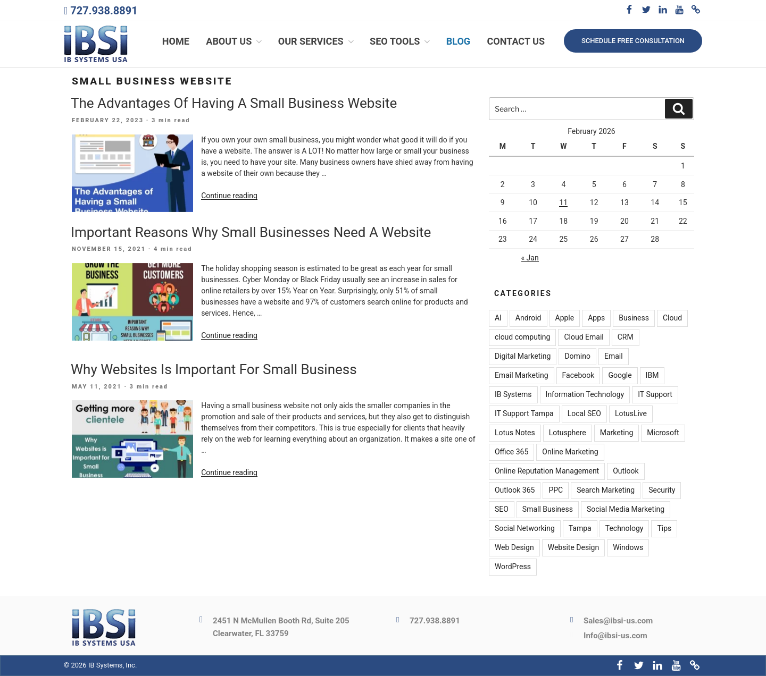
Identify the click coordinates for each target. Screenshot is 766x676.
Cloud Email (583, 337)
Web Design (514, 548)
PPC (555, 490)
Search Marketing (606, 490)
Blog (458, 41)
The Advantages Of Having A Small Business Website (234, 103)
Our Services (317, 41)
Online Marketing (570, 452)
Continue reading (229, 195)
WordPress (513, 567)
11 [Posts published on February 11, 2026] (563, 202)
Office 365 (511, 452)
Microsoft (663, 433)
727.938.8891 (103, 10)
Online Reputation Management (547, 471)
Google (619, 375)
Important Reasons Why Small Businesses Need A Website (251, 232)
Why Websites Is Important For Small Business (214, 369)
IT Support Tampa (524, 414)
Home (175, 41)
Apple (564, 318)
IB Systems (513, 395)
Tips (664, 529)
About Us (235, 41)
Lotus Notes (515, 433)
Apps (596, 318)
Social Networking (525, 529)
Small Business (547, 509)
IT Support (655, 395)
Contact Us (516, 41)
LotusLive (631, 414)
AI (498, 318)
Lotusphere (567, 433)
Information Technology (585, 395)
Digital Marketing (523, 356)
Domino (577, 356)
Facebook (578, 375)
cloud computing (523, 337)
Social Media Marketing (625, 509)
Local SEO (584, 414)
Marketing (617, 433)
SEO (502, 509)
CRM (626, 337)
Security (661, 490)
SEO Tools (401, 41)
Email (613, 356)
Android (528, 318)
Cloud (672, 318)
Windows (628, 548)
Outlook (625, 471)
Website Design (573, 548)
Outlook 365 (515, 490)
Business (634, 318)
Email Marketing (521, 375)
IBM (652, 375)
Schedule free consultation (633, 41)
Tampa (580, 529)
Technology (624, 529)
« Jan (530, 258)
